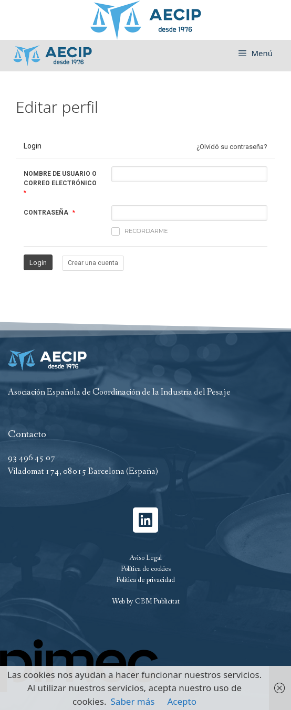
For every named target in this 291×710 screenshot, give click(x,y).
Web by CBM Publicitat (146, 601)
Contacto (27, 434)
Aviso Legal (145, 558)
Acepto (181, 701)
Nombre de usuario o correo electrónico (60, 178)
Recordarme (139, 231)
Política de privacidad (145, 580)
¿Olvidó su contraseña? (231, 147)
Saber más (133, 701)
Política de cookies (146, 569)
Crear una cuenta (93, 263)
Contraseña (46, 212)
